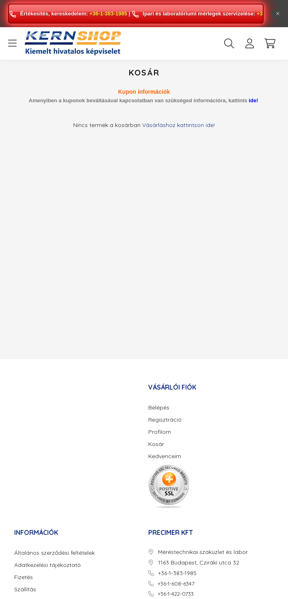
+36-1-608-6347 (176, 583)
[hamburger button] (12, 43)
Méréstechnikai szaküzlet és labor (203, 552)
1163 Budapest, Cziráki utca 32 (198, 562)
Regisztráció (165, 419)
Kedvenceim (164, 456)
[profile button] (249, 43)
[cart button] (270, 43)
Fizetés (23, 577)
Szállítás (25, 589)
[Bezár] (278, 14)
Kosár (156, 444)
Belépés (158, 407)
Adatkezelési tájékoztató (47, 565)
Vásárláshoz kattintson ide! (178, 125)
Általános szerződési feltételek (54, 552)
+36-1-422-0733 (176, 593)
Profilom (159, 432)
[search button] (229, 43)
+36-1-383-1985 (108, 14)
